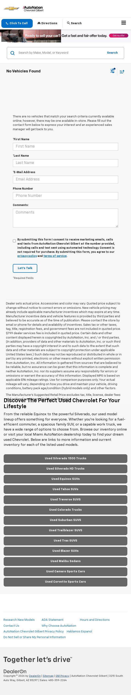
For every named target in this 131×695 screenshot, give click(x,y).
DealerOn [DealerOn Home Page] (35, 676)
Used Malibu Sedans (66, 561)
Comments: (20, 205)
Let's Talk (25, 268)
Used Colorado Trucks (65, 509)
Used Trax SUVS (65, 540)
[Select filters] (112, 71)
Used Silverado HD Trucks (65, 468)
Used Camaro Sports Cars (65, 571)
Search (112, 52)
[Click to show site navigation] (124, 23)
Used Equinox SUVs (65, 479)
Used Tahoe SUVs (65, 489)
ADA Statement (52, 619)
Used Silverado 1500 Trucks (65, 458)
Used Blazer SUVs (65, 551)
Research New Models (19, 619)
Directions (47, 23)
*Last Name (21, 156)
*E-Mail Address (24, 172)
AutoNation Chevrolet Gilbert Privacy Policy (33, 631)
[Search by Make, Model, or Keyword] (60, 53)
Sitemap (48, 676)
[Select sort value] (121, 72)
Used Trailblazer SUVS (65, 530)
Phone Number (23, 189)
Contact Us (11, 625)
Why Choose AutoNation (59, 625)
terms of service (55, 256)
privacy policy (27, 256)
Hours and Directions (95, 619)
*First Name (21, 139)
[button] (17, 23)
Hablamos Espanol (79, 631)
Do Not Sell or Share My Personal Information (34, 637)
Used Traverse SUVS (65, 499)
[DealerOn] (15, 671)
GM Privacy (62, 676)
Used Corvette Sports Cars (65, 581)
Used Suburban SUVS (65, 520)
